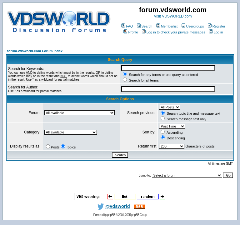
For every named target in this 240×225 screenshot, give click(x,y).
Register (216, 26)
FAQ (127, 26)
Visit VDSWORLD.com (173, 16)
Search (144, 26)
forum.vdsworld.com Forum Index (34, 51)
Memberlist (167, 26)
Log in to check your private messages (173, 32)
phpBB (111, 215)
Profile (130, 32)
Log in (216, 32)
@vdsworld (112, 206)
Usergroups (193, 26)
